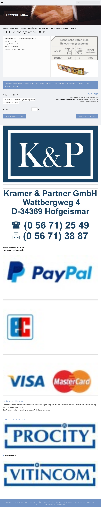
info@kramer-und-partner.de (13, 247)
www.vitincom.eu (11, 494)
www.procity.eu (10, 455)
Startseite (15, 28)
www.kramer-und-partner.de (13, 250)
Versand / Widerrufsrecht (67, 100)
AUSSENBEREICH (43, 28)
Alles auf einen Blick (20, 502)
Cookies (8, 502)
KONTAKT (32, 502)
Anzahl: (5, 109)
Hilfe (39, 502)
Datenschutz (91, 502)
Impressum (61, 504)
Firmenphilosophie (48, 504)
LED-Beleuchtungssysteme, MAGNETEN (63, 28)
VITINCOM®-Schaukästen (28, 28)
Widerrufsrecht (48, 502)
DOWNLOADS (80, 502)
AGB (37, 504)
